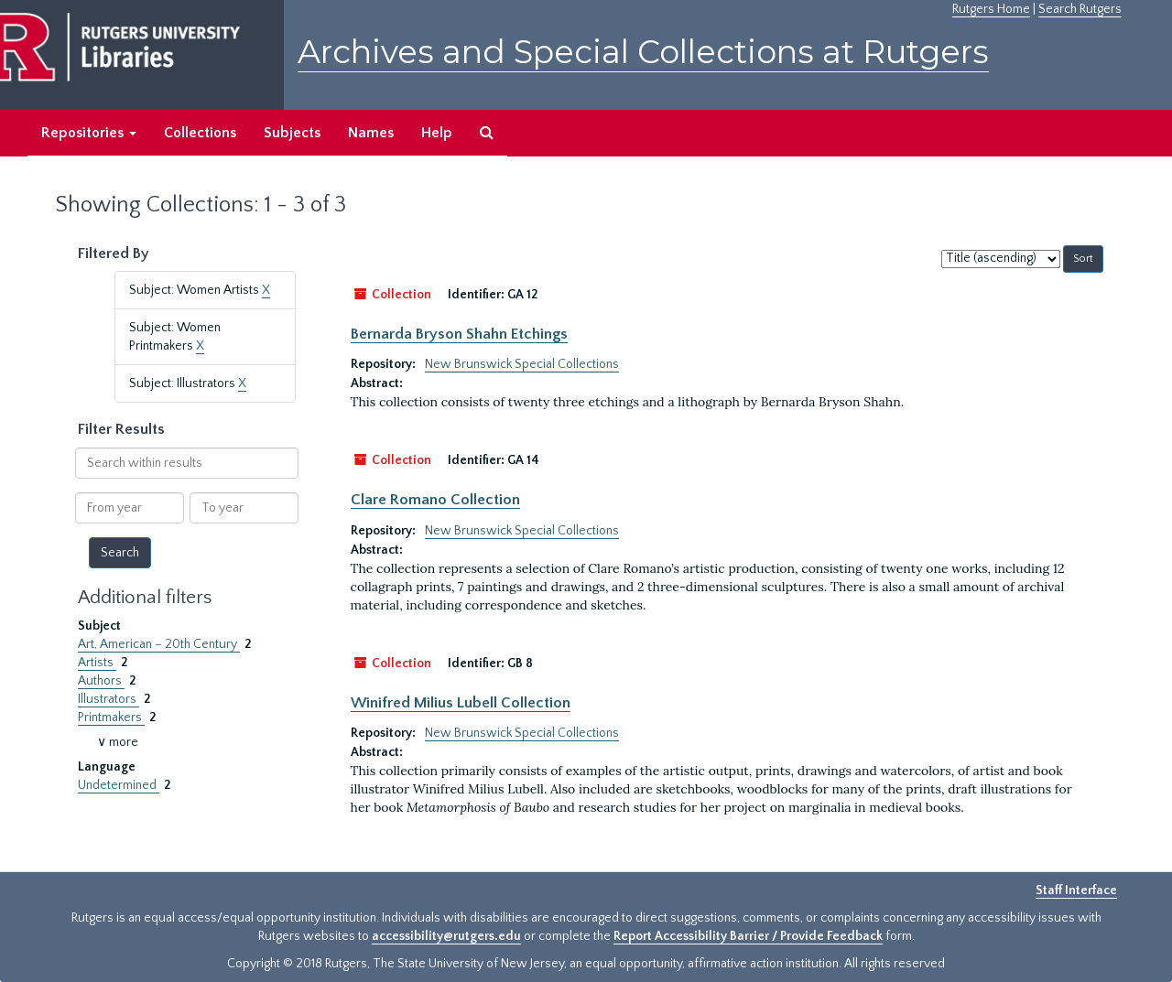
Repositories (88, 132)
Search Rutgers (1080, 9)
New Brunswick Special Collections (522, 364)
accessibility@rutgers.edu (446, 936)
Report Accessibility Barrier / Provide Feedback (748, 936)
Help (436, 132)
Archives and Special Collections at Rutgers (643, 51)
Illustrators (108, 699)
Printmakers (111, 717)
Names (371, 132)
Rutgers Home (991, 9)
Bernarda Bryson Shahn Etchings (459, 334)
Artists (97, 662)
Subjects (292, 132)
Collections (200, 132)
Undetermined (118, 785)
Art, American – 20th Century (159, 644)
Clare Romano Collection (435, 499)
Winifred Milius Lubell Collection (460, 703)
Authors (101, 681)
